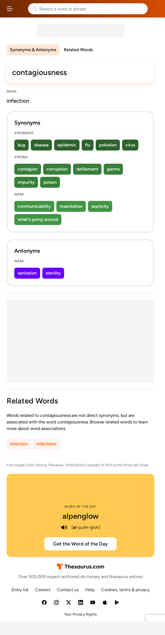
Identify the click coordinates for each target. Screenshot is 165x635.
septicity (100, 206)
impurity (26, 182)
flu (87, 145)
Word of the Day (80, 507)
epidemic (66, 145)
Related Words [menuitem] (78, 49)
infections (46, 443)
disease (41, 145)
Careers (42, 589)
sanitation (27, 273)
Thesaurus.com (21, 8)
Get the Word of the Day (80, 544)
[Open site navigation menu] (10, 9)
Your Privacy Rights (80, 614)
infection (19, 443)
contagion (28, 169)
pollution (108, 145)
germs (113, 169)
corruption (57, 169)
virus (130, 145)
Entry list (20, 589)
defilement (87, 169)
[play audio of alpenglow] (64, 527)
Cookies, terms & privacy (125, 589)
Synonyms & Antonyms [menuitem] (33, 49)
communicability (34, 206)
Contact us (68, 589)
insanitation (71, 206)
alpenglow (80, 516)
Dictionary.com (155, 8)
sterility (53, 273)
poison (50, 182)
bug (21, 145)
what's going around (38, 219)
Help (90, 589)
